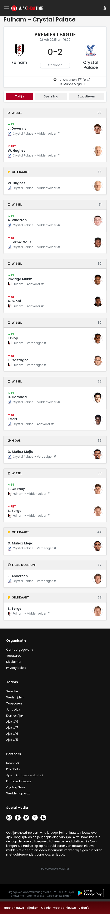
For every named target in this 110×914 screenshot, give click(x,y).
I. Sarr (13, 419)
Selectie (12, 691)
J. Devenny (17, 128)
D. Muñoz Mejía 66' (73, 84)
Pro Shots (13, 769)
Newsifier (12, 763)
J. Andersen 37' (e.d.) (75, 80)
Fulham (19, 62)
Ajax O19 (12, 722)
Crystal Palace (90, 65)
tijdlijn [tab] (19, 96)
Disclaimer (13, 662)
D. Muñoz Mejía (20, 451)
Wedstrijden (15, 697)
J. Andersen (18, 576)
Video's (83, 908)
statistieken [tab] (86, 96)
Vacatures (13, 656)
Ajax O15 (12, 740)
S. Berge (14, 510)
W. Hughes (16, 150)
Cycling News (15, 787)
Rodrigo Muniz (20, 279)
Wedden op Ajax (18, 793)
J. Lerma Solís (19, 242)
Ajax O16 (12, 734)
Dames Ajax (14, 715)
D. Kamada (17, 397)
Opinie (46, 908)
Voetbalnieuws (64, 908)
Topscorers (14, 703)
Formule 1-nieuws (18, 781)
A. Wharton (17, 220)
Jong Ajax (13, 709)
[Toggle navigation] (6, 8)
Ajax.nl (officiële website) (24, 775)
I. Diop (13, 338)
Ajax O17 (12, 728)
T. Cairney (16, 488)
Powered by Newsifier (55, 868)
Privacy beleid (16, 668)
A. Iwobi (14, 301)
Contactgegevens (19, 650)
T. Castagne (18, 360)
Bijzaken (32, 908)
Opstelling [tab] (51, 96)
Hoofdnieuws (14, 908)
